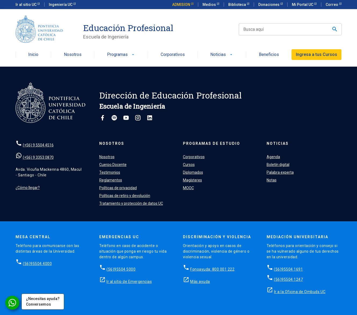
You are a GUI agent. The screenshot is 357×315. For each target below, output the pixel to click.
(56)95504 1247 (288, 279)
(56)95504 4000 (37, 263)
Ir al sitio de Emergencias (129, 281)
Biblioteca (237, 4)
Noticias (221, 54)
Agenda (273, 157)
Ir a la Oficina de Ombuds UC (300, 292)
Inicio (33, 54)
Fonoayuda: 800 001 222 (212, 269)
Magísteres (192, 180)
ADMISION (181, 4)
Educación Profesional (128, 28)
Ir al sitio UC (26, 4)
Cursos (189, 164)
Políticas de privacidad (118, 188)
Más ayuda (200, 281)
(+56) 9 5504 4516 (38, 145)
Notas (272, 180)
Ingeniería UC (61, 4)
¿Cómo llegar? (28, 187)
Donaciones (269, 4)
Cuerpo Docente (113, 164)
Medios (210, 4)
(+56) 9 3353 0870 (38, 157)
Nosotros (73, 54)
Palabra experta (280, 172)
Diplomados (193, 172)
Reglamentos (110, 180)
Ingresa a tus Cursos (316, 54)
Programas (121, 54)
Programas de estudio (211, 143)
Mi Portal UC (303, 4)
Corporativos (173, 54)
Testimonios (109, 172)
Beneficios (269, 54)
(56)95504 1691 (288, 269)
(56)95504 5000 (120, 269)
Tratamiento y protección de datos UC (131, 203)
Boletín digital (278, 164)
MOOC (188, 188)
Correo (332, 4)
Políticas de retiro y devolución (124, 195)
